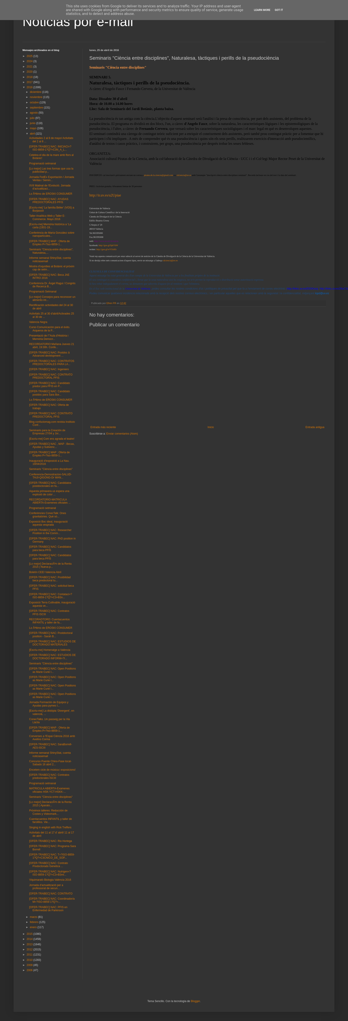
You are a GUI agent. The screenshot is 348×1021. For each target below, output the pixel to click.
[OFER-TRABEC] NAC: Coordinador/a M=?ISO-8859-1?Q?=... (52, 900)
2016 (30, 87)
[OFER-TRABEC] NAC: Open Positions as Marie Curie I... (52, 670)
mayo (33, 128)
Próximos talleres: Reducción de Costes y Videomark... (48, 812)
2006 (30, 970)
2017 (30, 82)
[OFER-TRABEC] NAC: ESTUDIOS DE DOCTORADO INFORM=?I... (52, 656)
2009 (30, 965)
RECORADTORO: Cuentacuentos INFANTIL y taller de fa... (49, 621)
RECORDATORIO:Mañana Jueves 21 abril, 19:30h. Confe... (51, 346)
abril (33, 133)
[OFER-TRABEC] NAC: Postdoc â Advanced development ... (49, 354)
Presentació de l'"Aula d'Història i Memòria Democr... (48, 337)
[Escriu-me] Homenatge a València (49, 649)
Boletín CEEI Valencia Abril (45, 572)
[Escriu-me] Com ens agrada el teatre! (51, 438)
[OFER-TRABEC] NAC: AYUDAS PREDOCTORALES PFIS (48, 201)
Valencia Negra (38, 322)
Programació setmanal (42, 163)
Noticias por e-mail (78, 21)
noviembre (36, 97)
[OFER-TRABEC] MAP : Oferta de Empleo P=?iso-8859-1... (49, 243)
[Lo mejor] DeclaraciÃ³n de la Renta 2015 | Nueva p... (50, 565)
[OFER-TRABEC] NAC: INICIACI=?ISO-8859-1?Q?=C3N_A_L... (50, 148)
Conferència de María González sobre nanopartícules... (51, 234)
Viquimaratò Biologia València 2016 (50, 879)
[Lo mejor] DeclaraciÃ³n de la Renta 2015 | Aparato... (50, 803)
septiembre (37, 107)
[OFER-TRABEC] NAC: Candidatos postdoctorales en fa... (50, 484)
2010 (30, 960)
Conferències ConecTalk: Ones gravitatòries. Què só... (47, 515)
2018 (30, 77)
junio (33, 123)
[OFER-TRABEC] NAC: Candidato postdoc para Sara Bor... (49, 393)
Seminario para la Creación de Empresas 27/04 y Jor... (47, 432)
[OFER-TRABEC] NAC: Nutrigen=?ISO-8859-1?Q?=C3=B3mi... (50, 873)
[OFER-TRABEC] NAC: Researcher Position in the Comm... (50, 532)
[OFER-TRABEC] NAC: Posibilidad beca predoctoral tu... (50, 579)
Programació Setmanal (42, 291)
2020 (30, 71)
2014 (30, 939)
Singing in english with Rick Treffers (50, 827)
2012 (30, 949)
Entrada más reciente (103, 427)
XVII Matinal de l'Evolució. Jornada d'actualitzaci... (49, 187)
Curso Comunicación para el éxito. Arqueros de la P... (49, 329)
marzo (34, 917)
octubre (34, 102)
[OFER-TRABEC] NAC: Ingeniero (49, 369)
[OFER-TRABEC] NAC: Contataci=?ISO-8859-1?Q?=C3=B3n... (50, 596)
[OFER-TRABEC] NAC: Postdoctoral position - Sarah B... (51, 634)
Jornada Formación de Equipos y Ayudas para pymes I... (48, 704)
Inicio (211, 427)
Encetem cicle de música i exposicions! (52, 769)
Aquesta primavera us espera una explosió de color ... (49, 493)
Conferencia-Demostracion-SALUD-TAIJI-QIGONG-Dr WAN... (50, 476)
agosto (34, 112)
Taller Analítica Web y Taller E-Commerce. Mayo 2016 (47, 217)
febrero (34, 922)
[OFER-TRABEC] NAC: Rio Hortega (50, 841)
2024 (30, 61)
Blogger (195, 1001)
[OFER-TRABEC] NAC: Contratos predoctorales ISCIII (49, 776)
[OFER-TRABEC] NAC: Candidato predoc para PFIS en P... (49, 385)
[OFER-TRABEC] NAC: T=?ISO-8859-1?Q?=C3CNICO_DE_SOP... (52, 856)
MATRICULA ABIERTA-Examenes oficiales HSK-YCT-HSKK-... (49, 790)
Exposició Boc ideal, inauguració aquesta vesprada (48, 523)
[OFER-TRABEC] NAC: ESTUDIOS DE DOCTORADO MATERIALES (52, 643)
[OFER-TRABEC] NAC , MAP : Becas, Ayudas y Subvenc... (52, 445)
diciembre (36, 92)
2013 (30, 944)
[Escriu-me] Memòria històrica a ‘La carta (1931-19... (50, 226)
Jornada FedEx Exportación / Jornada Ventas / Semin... (51, 179)
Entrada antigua (314, 427)
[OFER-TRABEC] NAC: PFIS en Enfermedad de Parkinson (48, 909)
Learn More (262, 10)
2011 (30, 954)
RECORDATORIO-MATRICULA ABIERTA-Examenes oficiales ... (50, 501)
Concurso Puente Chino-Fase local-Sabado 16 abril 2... (50, 763)
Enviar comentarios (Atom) (122, 433)
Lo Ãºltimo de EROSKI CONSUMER (50, 193)
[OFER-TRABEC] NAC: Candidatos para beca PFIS (50, 548)
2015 (30, 933)
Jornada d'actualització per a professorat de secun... (46, 887)
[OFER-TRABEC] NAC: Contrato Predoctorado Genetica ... (48, 865)
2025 (30, 56)
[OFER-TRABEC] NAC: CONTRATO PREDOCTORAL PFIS (50, 376)
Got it (279, 10)
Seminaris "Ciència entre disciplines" (51, 469)
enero (33, 927)
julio (32, 118)
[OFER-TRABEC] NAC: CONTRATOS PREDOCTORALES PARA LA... (51, 362)
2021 (30, 66)
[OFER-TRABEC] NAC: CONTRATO (50, 893)
